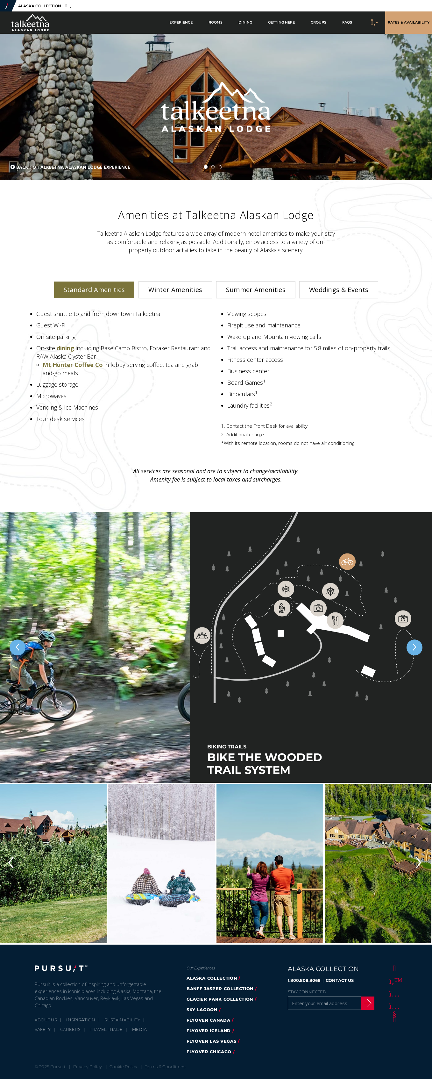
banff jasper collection (220, 988)
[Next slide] (414, 647)
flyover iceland (209, 1030)
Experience (181, 22)
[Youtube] (393, 1006)
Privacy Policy (87, 1066)
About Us (46, 1019)
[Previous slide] (17, 647)
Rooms (216, 22)
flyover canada (208, 1020)
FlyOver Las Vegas (211, 1041)
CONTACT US (340, 980)
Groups (318, 22)
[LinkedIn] (393, 1019)
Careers (70, 1029)
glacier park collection (220, 999)
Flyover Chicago (209, 1051)
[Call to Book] (375, 22)
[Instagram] (393, 993)
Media (139, 1029)
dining (66, 348)
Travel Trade (106, 1029)
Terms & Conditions (165, 1066)
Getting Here (281, 22)
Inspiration (80, 1019)
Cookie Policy (123, 1066)
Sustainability (122, 1019)
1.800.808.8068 (304, 980)
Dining (245, 22)
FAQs (347, 22)
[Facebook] (393, 968)
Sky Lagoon (202, 1009)
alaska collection (212, 978)
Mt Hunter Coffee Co (73, 364)
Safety (43, 1029)
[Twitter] (393, 980)
